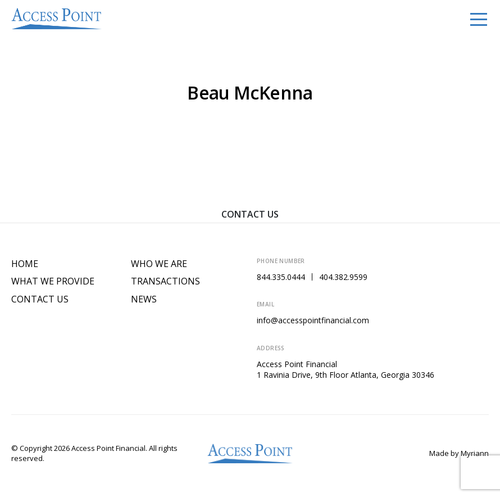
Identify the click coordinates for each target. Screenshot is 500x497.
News (144, 299)
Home (24, 264)
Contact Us (250, 214)
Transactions (165, 281)
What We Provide (52, 281)
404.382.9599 (343, 277)
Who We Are (159, 264)
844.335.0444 (281, 277)
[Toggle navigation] (478, 18)
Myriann (475, 453)
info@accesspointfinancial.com (313, 320)
